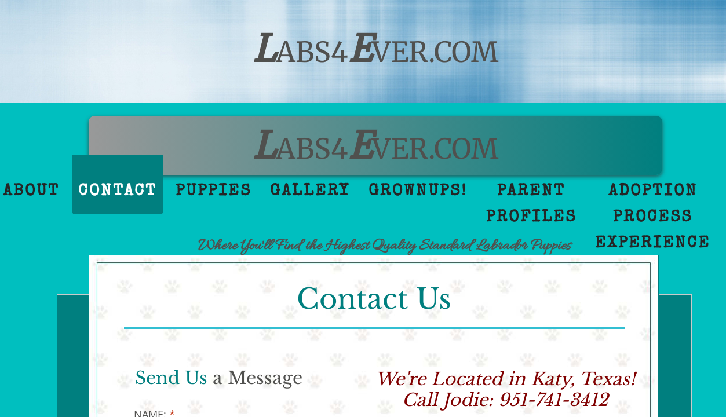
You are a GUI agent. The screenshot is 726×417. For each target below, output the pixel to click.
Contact (117, 192)
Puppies (213, 192)
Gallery (310, 192)
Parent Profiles (531, 205)
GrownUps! (418, 192)
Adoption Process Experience (652, 218)
